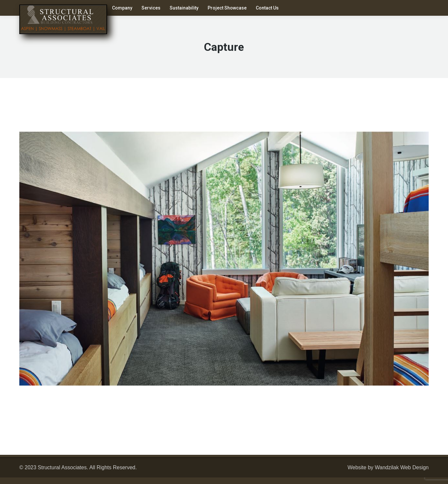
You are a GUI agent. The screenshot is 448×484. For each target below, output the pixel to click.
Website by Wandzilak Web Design (388, 467)
